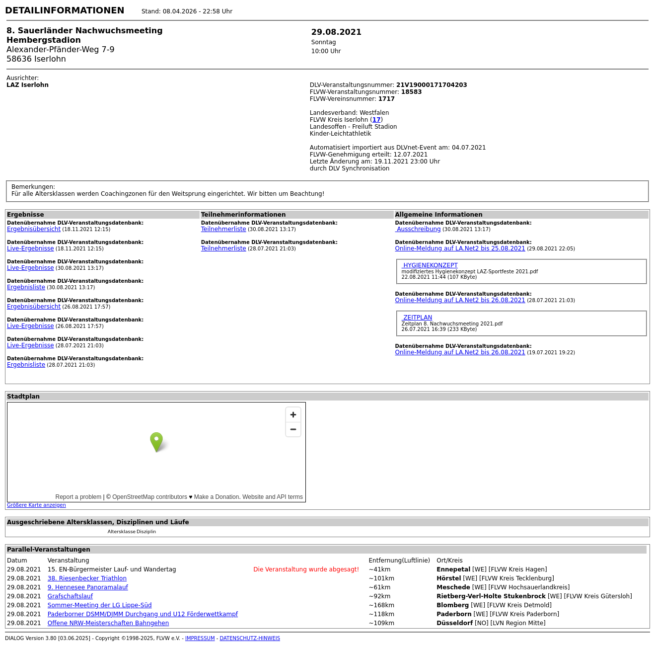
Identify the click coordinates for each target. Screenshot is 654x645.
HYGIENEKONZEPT (430, 265)
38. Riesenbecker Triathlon (87, 578)
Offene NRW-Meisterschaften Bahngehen (108, 623)
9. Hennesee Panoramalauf (88, 587)
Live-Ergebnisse (30, 248)
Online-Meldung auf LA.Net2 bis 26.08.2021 (460, 300)
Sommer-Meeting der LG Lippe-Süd (100, 605)
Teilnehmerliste (223, 229)
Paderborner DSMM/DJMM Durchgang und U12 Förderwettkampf (143, 614)
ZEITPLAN (417, 317)
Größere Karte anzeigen (36, 505)
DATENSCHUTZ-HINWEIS (250, 638)
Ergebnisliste (26, 287)
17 (376, 119)
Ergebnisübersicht (34, 229)
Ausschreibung (418, 229)
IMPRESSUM (200, 638)
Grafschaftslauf (70, 596)
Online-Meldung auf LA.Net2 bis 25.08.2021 (460, 248)
